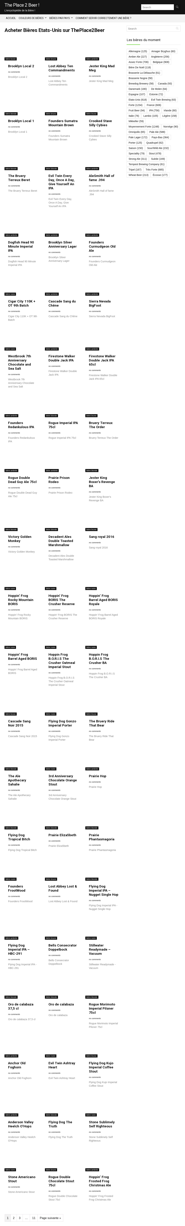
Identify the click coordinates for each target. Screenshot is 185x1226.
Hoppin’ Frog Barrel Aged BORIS (22, 656)
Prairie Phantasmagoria (101, 837)
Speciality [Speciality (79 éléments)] (137, 153)
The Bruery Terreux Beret (19, 178)
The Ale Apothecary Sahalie (17, 780)
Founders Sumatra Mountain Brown (63, 123)
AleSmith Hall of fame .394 (101, 178)
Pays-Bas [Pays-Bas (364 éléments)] (160, 137)
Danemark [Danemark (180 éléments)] (138, 88)
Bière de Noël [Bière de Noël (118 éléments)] (140, 67)
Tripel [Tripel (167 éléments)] (135, 169)
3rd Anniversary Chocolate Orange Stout (62, 780)
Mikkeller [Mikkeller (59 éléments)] (136, 121)
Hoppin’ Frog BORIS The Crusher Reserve (61, 600)
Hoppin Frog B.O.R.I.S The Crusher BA (99, 658)
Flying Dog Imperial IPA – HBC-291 (19, 949)
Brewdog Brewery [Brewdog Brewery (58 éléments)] (141, 83)
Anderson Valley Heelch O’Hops (21, 1124)
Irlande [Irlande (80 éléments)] (170, 110)
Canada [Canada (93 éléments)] (165, 83)
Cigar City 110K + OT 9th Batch (21, 303)
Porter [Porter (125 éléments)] (135, 142)
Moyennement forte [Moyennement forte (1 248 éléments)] (144, 126)
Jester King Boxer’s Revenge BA (102, 482)
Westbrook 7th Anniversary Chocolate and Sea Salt (19, 362)
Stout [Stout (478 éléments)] (155, 153)
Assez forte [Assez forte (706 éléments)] (139, 62)
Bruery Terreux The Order (101, 425)
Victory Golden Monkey (19, 539)
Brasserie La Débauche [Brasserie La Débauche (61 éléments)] (144, 72)
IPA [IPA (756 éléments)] (154, 110)
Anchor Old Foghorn (17, 1065)
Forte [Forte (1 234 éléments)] (135, 105)
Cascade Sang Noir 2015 (19, 723)
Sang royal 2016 (101, 537)
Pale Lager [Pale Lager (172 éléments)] (138, 137)
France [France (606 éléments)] (154, 105)
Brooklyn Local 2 (21, 66)
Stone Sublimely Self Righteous (102, 1124)
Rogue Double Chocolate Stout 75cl (61, 1181)
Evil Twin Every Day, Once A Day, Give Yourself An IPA (61, 182)
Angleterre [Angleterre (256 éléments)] (160, 56)
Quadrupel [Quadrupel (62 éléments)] (154, 142)
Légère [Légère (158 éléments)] (169, 115)
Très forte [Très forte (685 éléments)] (155, 169)
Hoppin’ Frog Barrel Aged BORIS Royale (103, 600)
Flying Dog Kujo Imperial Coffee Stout (101, 1067)
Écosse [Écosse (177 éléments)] (160, 175)
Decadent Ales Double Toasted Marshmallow (60, 541)
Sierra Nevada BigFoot (100, 303)
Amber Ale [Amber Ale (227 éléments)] (138, 56)
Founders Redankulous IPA (21, 425)
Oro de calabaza (61, 1004)
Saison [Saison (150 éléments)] (136, 148)
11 (33, 1218)
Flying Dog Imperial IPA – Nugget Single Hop (103, 890)
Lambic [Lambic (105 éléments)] (150, 115)
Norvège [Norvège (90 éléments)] (170, 126)
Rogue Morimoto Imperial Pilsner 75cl (102, 1008)
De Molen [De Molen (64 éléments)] (159, 88)
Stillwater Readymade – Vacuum (99, 949)
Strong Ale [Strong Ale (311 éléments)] (138, 158)
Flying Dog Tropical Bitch (19, 837)
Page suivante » (50, 1218)
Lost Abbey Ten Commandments (61, 68)
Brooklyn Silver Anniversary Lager (62, 244)
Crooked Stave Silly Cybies (100, 123)
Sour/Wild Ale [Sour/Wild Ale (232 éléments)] (158, 148)
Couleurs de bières (31, 18)
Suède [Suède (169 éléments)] (158, 158)
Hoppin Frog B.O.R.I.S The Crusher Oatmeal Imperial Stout (61, 660)
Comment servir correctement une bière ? (103, 18)
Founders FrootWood (16, 888)
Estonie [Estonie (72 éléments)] (156, 94)
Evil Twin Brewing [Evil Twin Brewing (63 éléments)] (163, 99)
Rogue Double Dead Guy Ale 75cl (22, 480)
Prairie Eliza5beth (62, 835)
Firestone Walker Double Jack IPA (61, 358)
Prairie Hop (97, 776)
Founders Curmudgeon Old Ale (102, 246)
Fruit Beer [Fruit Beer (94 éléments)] (137, 110)
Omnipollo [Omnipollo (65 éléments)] (137, 132)
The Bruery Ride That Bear (101, 723)
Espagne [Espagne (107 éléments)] (137, 94)
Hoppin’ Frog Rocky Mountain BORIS (20, 600)
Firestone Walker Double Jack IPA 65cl (102, 360)
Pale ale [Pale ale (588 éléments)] (157, 132)
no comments (14, 72)
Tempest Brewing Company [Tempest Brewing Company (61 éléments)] (147, 164)
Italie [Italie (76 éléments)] (134, 115)
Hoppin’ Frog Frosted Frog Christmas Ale (100, 1181)
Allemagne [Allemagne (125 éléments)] (138, 51)
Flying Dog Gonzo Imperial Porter (62, 723)
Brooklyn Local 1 (21, 121)
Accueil (11, 18)
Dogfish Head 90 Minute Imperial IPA (21, 246)
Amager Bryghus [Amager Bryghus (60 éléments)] (163, 51)
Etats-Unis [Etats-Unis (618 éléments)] (138, 99)
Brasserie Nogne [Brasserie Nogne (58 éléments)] (140, 78)
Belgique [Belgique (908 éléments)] (161, 62)
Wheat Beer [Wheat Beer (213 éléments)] (139, 175)
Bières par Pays (59, 18)
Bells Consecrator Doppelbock (62, 947)
